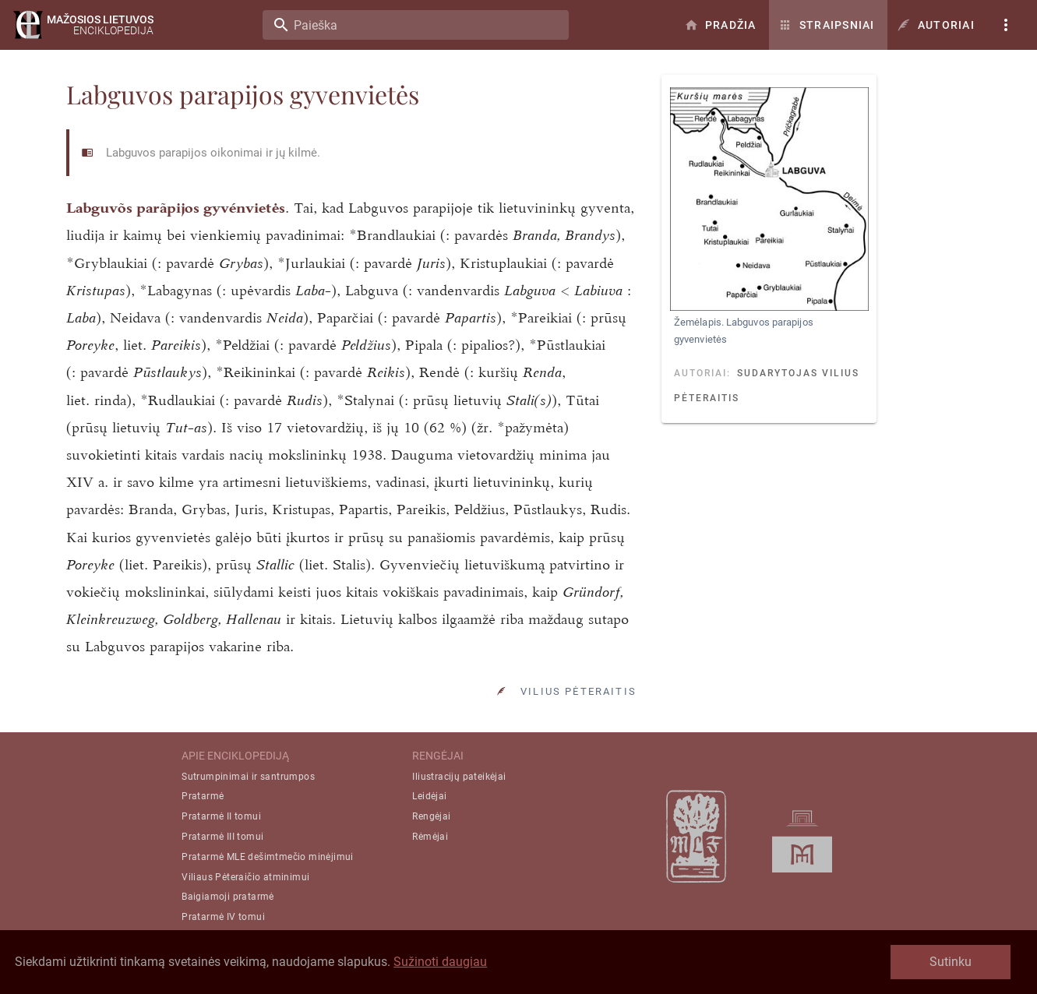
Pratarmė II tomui (221, 816)
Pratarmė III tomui (222, 836)
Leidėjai (429, 796)
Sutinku (950, 961)
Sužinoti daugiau (440, 961)
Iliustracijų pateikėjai (459, 776)
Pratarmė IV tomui (223, 916)
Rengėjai (431, 816)
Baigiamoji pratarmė (228, 896)
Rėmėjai (430, 836)
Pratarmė (203, 796)
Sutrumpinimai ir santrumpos (248, 776)
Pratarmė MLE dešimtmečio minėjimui (268, 856)
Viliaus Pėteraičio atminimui (245, 877)
